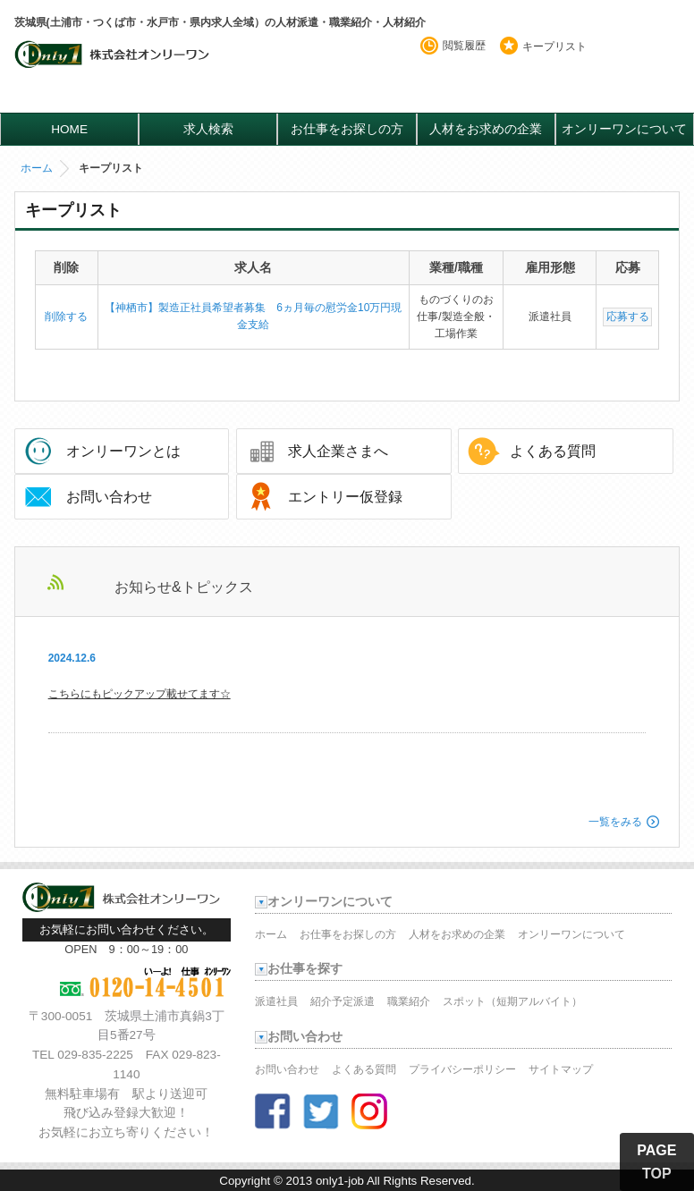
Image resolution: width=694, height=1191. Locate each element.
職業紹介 (408, 1001)
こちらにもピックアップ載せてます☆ (139, 694)
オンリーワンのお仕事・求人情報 (114, 68)
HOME (69, 129)
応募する (627, 316)
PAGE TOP (656, 1162)
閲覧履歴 (464, 45)
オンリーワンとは (123, 451)
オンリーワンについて (624, 129)
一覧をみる (615, 821)
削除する (66, 316)
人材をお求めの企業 (485, 129)
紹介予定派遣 (342, 1001)
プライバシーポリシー (462, 1069)
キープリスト (554, 46)
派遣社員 (276, 1001)
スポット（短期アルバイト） (512, 1001)
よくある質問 (553, 451)
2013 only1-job (325, 1180)
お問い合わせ (109, 496)
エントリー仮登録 (345, 496)
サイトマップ (561, 1069)
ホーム (37, 168)
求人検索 (208, 129)
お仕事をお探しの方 (347, 129)
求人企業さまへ (338, 451)
